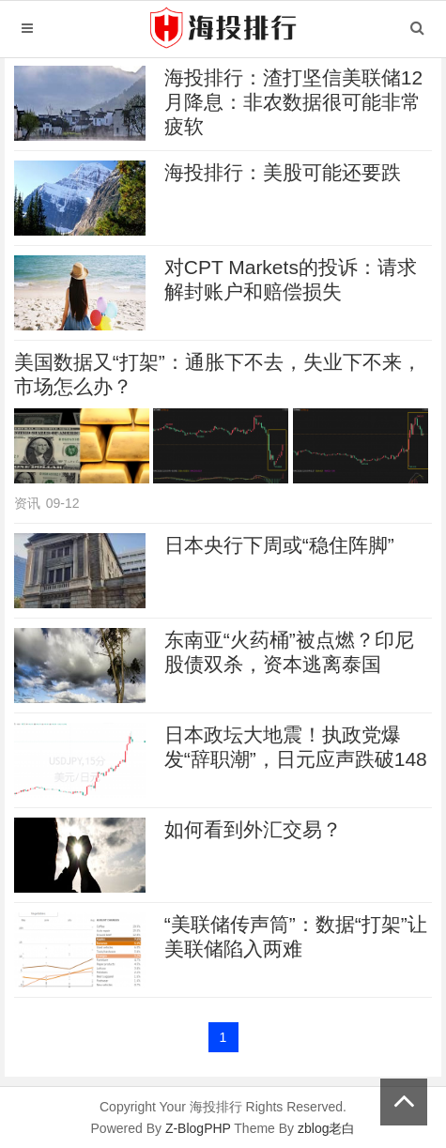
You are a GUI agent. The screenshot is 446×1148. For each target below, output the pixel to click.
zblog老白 (326, 1128)
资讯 (27, 503)
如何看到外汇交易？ (253, 829)
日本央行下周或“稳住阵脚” (279, 545)
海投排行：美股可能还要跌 (282, 172)
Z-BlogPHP (198, 1128)
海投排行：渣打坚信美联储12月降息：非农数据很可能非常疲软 (293, 102)
